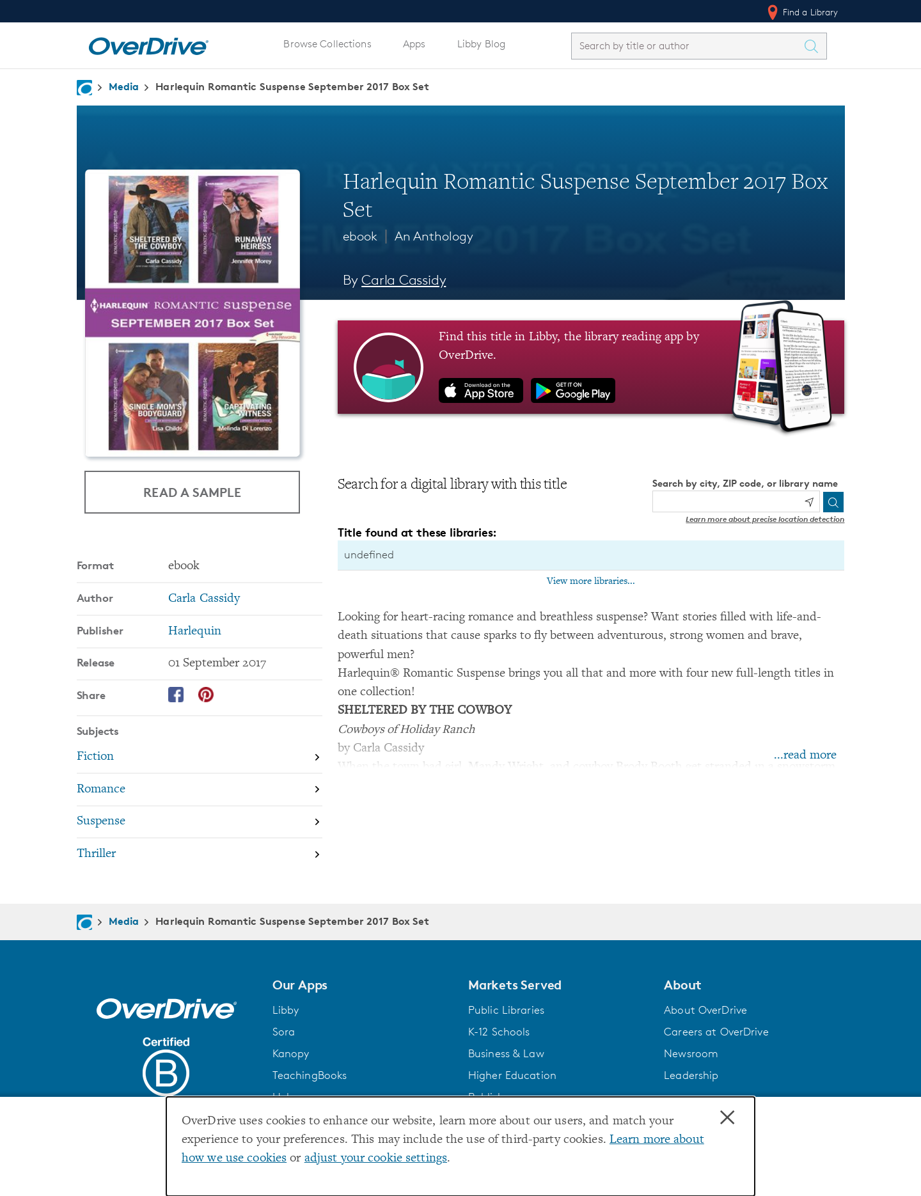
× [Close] (727, 1118)
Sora (283, 1031)
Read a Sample (192, 492)
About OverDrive (705, 1009)
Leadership (691, 1075)
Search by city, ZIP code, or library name (745, 483)
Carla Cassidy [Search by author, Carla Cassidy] (403, 280)
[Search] (833, 502)
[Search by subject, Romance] (199, 790)
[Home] (148, 43)
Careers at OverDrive (716, 1031)
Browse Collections (327, 44)
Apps (414, 44)
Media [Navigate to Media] (124, 86)
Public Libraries (506, 1009)
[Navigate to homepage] (84, 87)
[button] (362, 985)
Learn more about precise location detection (765, 519)
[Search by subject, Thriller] (199, 854)
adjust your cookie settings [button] (375, 1159)
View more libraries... (591, 581)
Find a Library (801, 12)
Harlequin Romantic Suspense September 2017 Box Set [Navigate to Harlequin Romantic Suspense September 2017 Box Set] (292, 86)
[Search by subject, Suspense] (199, 823)
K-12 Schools (499, 1031)
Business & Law (506, 1053)
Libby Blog (481, 44)
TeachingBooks (309, 1075)
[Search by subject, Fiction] (199, 757)
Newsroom (691, 1053)
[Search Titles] (814, 46)
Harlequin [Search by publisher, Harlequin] (194, 632)
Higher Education (512, 1075)
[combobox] (687, 45)
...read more (805, 756)
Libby (285, 1009)
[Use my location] (809, 502)
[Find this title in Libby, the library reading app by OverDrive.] (591, 367)
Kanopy (291, 1053)
